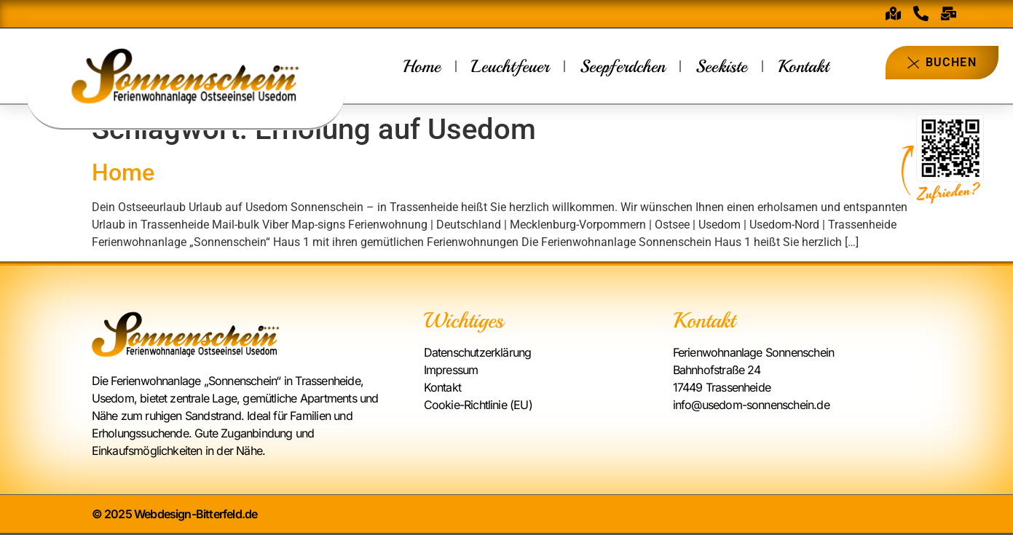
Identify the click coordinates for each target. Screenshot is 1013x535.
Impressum (451, 369)
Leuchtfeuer (510, 66)
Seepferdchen (622, 66)
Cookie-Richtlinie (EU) (478, 404)
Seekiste (721, 66)
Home (422, 66)
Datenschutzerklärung (478, 352)
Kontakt (803, 66)
